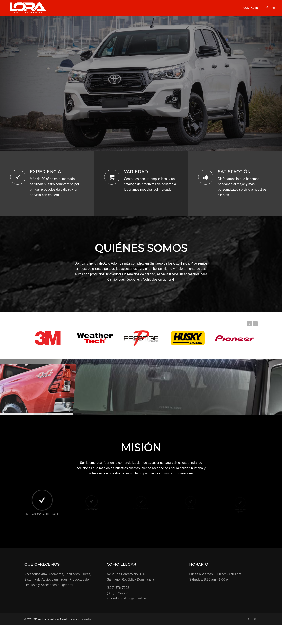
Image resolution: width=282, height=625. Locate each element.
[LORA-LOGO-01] (28, 8)
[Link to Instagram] (273, 8)
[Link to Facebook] (267, 8)
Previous (249, 323)
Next (255, 323)
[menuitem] (250, 8)
